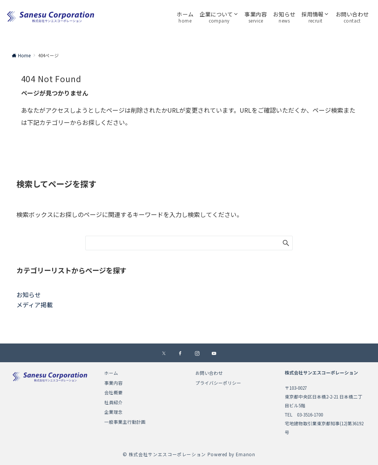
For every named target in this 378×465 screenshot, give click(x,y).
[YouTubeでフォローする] (214, 353)
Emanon (245, 454)
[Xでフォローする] (164, 353)
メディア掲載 (34, 304)
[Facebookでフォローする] (180, 353)
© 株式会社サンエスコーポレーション (164, 454)
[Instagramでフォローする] (197, 353)
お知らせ (28, 294)
